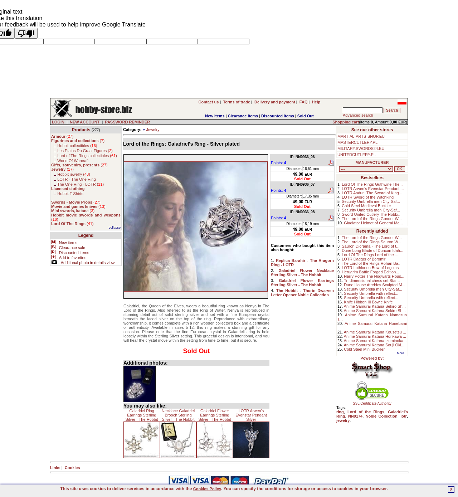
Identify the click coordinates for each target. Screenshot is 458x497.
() (62, 136)
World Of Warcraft (72, 161)
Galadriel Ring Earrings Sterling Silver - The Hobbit (142, 415)
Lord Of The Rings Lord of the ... (370, 255)
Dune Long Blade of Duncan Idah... (372, 250)
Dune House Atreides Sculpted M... (374, 285)
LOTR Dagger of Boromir (363, 259)
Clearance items (243, 116)
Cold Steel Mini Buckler (364, 349)
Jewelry (152, 129)
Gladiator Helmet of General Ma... (373, 223)
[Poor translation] (26, 33)
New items (214, 116)
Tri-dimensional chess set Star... (372, 280)
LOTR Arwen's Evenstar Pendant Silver (251, 415)
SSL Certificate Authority (372, 401)
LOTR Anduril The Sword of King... (372, 193)
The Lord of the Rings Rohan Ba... (371, 263)
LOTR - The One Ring (76, 179)
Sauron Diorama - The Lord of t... (370, 246)
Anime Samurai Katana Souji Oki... (374, 345)
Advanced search (358, 115)
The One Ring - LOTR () (80, 184)
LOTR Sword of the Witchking (368, 197)
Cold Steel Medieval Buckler (366, 206)
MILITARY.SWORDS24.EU (360, 148)
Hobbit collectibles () (77, 145)
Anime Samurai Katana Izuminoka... (375, 340)
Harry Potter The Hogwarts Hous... (374, 276)
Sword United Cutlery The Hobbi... (371, 214)
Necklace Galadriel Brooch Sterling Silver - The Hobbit (178, 415)
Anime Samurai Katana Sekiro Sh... (375, 306)
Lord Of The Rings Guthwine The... (372, 184)
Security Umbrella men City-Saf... (371, 201)
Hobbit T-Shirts (70, 193)
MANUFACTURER (372, 162)
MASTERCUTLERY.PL (357, 142)
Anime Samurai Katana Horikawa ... (375, 336)
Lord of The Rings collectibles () (87, 156)
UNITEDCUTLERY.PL (356, 154)
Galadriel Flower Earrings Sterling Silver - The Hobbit (215, 415)
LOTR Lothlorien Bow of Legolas (370, 267)
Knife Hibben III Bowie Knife (368, 302)
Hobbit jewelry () (73, 174)
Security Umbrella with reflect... (371, 293)
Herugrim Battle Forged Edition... (370, 272)
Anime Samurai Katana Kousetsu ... (375, 332)
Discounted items (277, 116)
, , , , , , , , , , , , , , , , (366, 169)
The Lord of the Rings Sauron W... (371, 242)
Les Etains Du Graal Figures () (85, 150)
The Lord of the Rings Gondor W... (372, 218)
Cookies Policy (207, 489)
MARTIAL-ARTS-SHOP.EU (361, 136)
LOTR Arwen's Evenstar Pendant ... (373, 188)
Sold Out (305, 116)
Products (81, 129)
